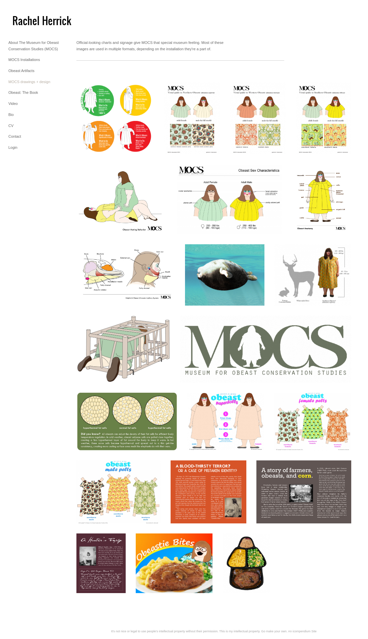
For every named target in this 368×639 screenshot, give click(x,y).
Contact (14, 136)
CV (10, 126)
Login (12, 147)
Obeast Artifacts (21, 71)
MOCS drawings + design (29, 82)
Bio (11, 115)
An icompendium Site (302, 631)
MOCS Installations (24, 60)
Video (13, 104)
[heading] (25, 20)
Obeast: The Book (23, 92)
